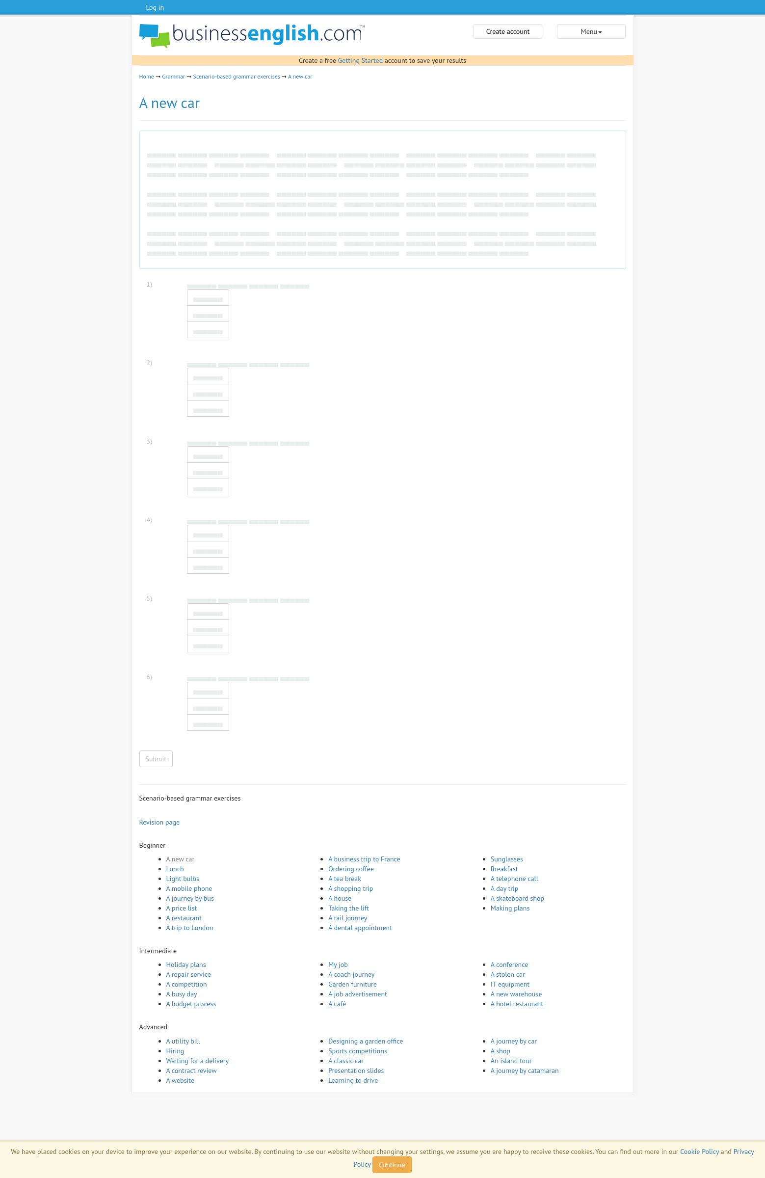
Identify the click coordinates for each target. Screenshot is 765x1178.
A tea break (344, 878)
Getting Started (360, 60)
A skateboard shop (517, 898)
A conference (509, 964)
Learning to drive (353, 1080)
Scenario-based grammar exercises (236, 76)
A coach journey (351, 974)
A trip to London (189, 927)
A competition (186, 984)
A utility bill (183, 1041)
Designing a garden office (365, 1041)
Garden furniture (352, 984)
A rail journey (347, 917)
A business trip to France (364, 859)
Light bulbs (182, 878)
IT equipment (510, 984)
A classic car (346, 1060)
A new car (300, 76)
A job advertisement (357, 994)
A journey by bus (190, 898)
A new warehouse (516, 994)
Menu (591, 31)
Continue (392, 1164)
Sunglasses (507, 859)
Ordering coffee (351, 868)
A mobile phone (189, 888)
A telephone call (514, 878)
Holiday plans (186, 964)
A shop (500, 1050)
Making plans (510, 908)
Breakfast (504, 868)
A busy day (181, 994)
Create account (507, 31)
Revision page (159, 822)
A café (337, 1003)
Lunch (175, 868)
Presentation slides (356, 1070)
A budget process (191, 1003)
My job (338, 964)
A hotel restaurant (517, 1003)
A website (180, 1080)
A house (339, 898)
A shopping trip (350, 888)
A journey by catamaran (525, 1070)
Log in (155, 7)
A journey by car (514, 1041)
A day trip (504, 888)
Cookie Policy (699, 1151)
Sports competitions (357, 1050)
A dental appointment (360, 927)
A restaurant (184, 917)
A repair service (188, 974)
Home (146, 76)
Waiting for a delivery (197, 1060)
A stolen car (508, 974)
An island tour (511, 1060)
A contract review (191, 1070)
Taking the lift (348, 908)
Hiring (175, 1050)
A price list (181, 908)
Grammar (173, 76)
